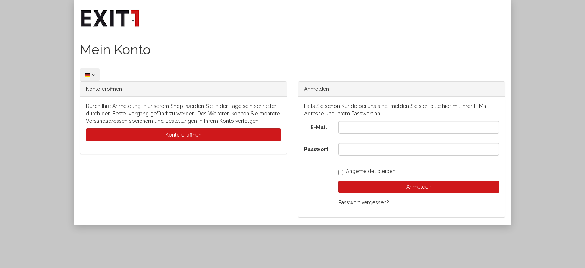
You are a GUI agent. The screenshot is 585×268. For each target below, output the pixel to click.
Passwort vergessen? (363, 202)
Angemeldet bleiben (366, 171)
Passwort (316, 149)
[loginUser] (418, 127)
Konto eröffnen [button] (183, 135)
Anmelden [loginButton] (418, 187)
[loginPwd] (418, 149)
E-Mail (318, 127)
